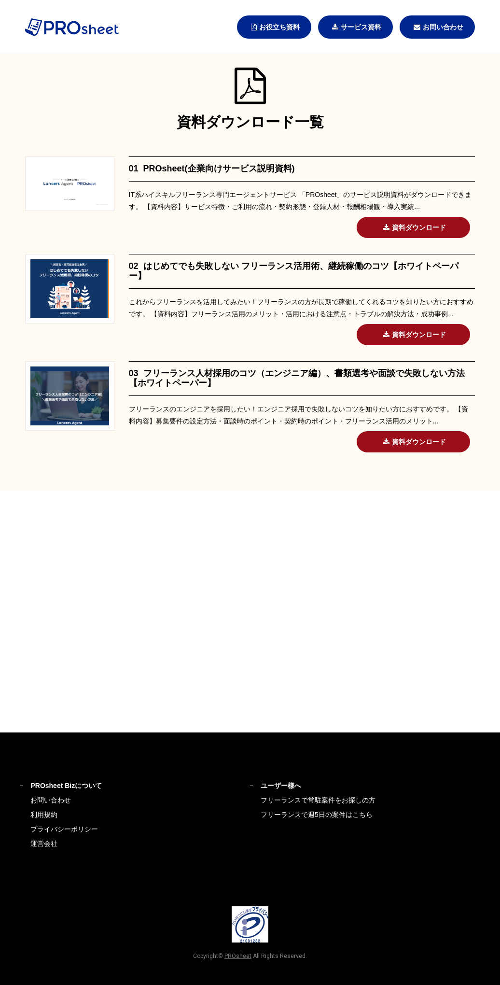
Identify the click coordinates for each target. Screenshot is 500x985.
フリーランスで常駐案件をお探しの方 (318, 800)
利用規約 (43, 814)
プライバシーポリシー (64, 829)
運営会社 (43, 843)
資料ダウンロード (413, 227)
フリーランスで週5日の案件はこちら (317, 814)
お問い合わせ (50, 800)
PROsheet (237, 956)
